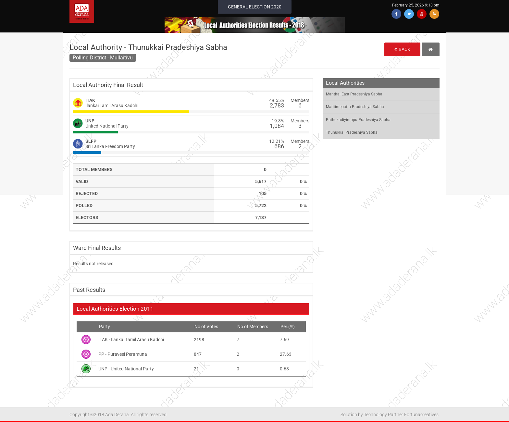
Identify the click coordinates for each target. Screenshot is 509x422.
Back (402, 49)
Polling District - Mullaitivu (103, 58)
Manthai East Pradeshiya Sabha (354, 94)
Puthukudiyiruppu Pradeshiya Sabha (358, 120)
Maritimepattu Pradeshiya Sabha (355, 107)
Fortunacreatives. (422, 414)
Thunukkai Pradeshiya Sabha (352, 132)
